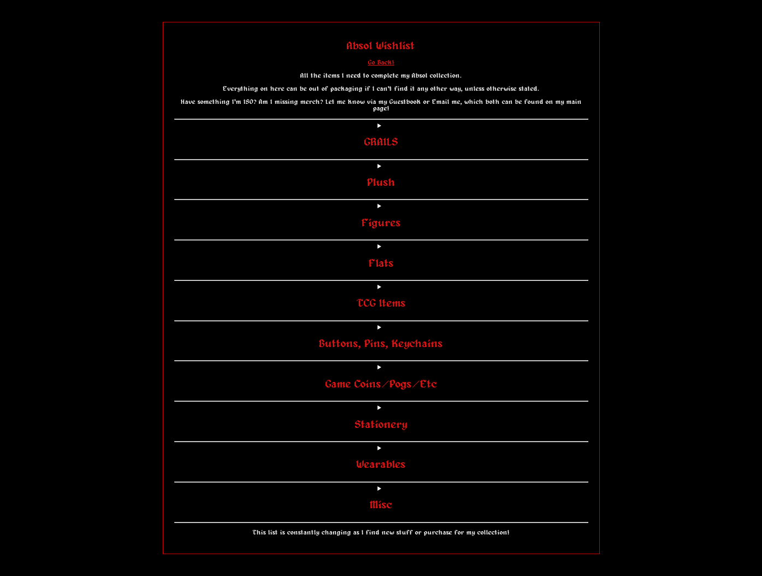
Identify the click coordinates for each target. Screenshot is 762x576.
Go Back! (381, 63)
